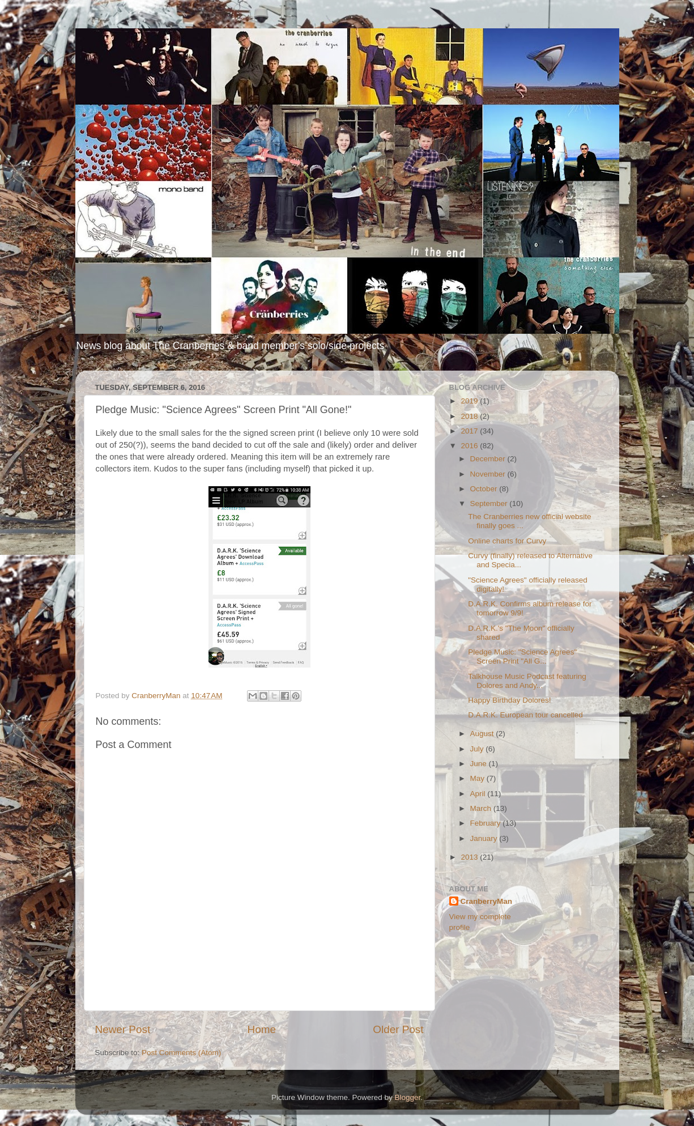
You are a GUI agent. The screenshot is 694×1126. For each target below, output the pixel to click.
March (481, 808)
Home (262, 1029)
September (490, 503)
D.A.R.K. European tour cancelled (525, 715)
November (489, 474)
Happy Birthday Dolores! (509, 700)
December (489, 458)
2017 (470, 431)
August (483, 733)
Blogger (408, 1097)
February (486, 823)
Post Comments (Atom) (181, 1052)
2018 (470, 416)
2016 (470, 445)
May (478, 778)
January (485, 838)
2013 (470, 857)
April (479, 793)
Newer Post (123, 1029)
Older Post (398, 1029)
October (485, 489)
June (479, 763)
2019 (470, 401)
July (478, 749)
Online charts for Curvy (507, 541)
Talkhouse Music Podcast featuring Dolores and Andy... (527, 681)
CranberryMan (487, 901)
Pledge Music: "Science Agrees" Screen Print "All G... (522, 656)
